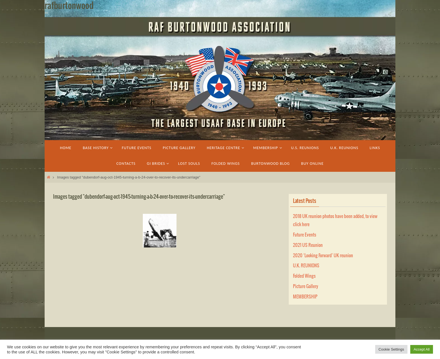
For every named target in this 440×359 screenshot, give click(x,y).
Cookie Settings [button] (391, 349)
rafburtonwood (69, 6)
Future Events (304, 234)
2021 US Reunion (308, 245)
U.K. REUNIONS (306, 265)
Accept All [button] (422, 349)
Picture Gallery (305, 286)
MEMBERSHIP (305, 296)
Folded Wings (304, 276)
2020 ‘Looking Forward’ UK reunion (323, 255)
